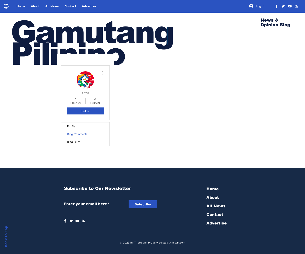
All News (215, 206)
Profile (71, 126)
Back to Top (6, 236)
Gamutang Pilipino (92, 43)
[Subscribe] (143, 204)
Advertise (216, 223)
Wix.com (180, 242)
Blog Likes (73, 141)
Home (212, 189)
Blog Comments (77, 134)
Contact (214, 214)
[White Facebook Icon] (65, 221)
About (212, 197)
